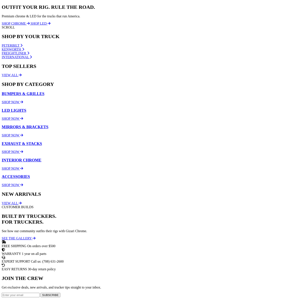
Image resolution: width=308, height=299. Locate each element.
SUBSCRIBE (50, 295)
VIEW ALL (12, 75)
